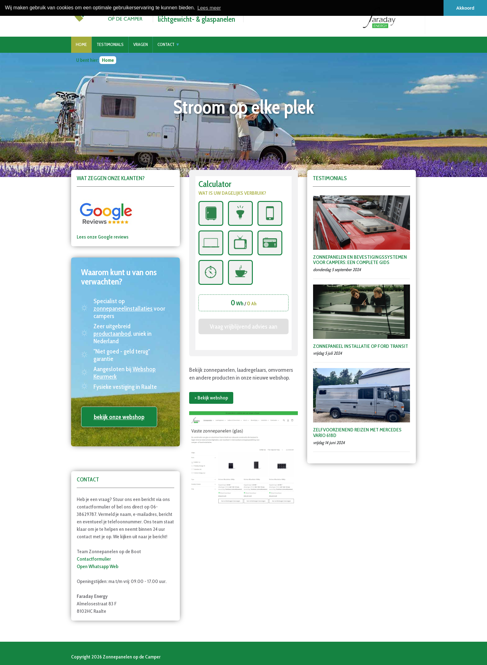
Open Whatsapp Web (97, 566)
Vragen (140, 44)
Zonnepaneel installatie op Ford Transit (360, 346)
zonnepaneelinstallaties (122, 308)
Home (81, 44)
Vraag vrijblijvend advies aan (243, 326)
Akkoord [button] (465, 8)
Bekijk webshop (213, 398)
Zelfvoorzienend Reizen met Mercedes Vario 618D (357, 432)
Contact (166, 44)
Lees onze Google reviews (103, 237)
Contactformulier (94, 559)
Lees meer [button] (209, 8)
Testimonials (110, 44)
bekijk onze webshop (119, 417)
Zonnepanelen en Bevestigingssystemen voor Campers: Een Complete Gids (360, 260)
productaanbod (112, 333)
